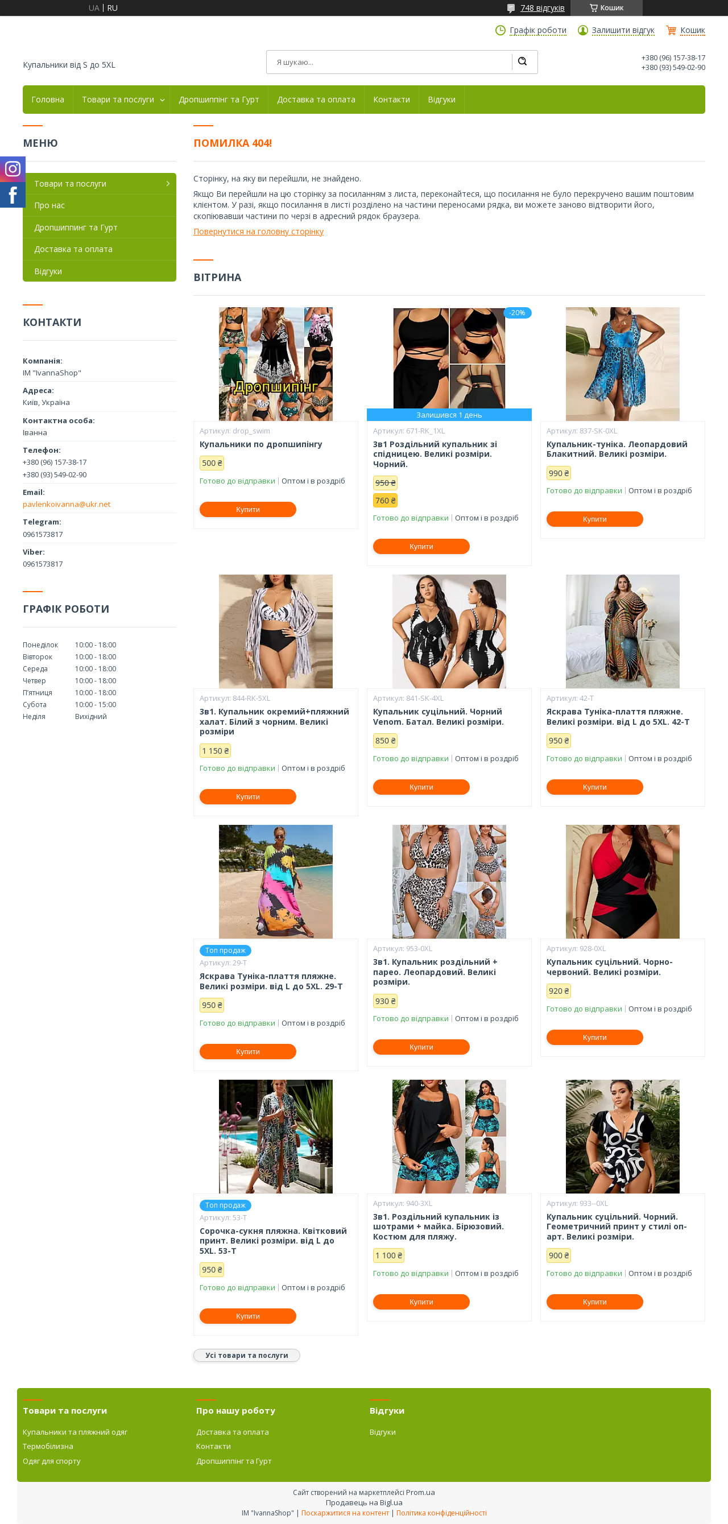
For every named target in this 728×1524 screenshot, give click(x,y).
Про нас (49, 205)
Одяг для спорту (52, 1461)
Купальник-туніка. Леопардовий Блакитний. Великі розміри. (617, 449)
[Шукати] (522, 62)
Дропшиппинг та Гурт (76, 227)
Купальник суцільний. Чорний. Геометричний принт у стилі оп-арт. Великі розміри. (617, 1227)
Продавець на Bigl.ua (364, 1502)
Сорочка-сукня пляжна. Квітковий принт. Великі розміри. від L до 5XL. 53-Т (273, 1241)
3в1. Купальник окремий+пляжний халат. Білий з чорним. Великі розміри (274, 722)
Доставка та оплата (316, 99)
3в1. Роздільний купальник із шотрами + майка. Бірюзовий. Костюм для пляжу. (438, 1227)
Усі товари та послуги (246, 1355)
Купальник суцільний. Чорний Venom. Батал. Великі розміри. (438, 716)
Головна (47, 99)
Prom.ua (420, 1492)
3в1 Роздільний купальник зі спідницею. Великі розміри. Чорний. (435, 454)
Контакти (391, 99)
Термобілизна (48, 1446)
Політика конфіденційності (441, 1513)
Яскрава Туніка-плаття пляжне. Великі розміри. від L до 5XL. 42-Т (618, 716)
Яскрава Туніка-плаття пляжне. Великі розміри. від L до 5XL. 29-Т (271, 981)
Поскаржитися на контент (345, 1513)
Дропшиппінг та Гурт (219, 99)
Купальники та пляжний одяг (75, 1432)
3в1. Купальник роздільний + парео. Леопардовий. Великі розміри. (435, 972)
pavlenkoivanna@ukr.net (66, 504)
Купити (248, 509)
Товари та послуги (118, 99)
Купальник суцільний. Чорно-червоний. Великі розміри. (610, 967)
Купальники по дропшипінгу (261, 444)
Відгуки (442, 99)
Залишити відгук (623, 30)
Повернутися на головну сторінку (258, 231)
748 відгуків (542, 7)
